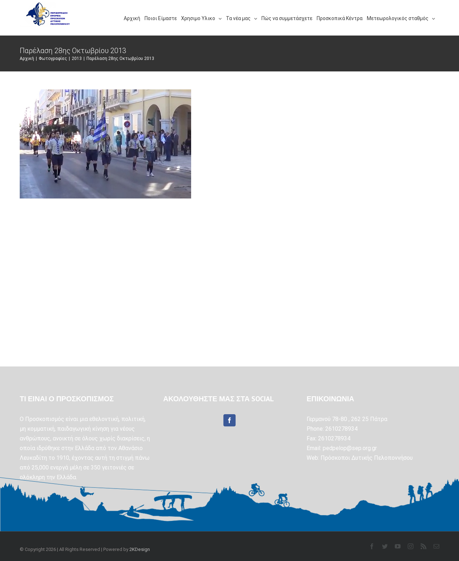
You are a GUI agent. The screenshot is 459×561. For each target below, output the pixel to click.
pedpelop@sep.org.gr (350, 448)
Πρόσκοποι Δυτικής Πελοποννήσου (367, 457)
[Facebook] (229, 420)
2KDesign (139, 549)
